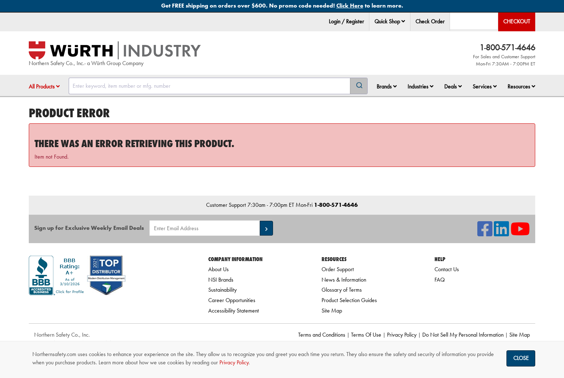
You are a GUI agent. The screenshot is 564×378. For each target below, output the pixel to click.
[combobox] (218, 86)
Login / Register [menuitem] (346, 21)
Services (485, 86)
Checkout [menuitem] (516, 21)
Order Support (338, 269)
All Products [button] (44, 86)
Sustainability (222, 289)
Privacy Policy (402, 334)
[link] (110, 308)
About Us (218, 269)
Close (521, 358)
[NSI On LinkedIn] (501, 233)
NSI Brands (220, 279)
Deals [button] (453, 86)
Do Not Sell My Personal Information (463, 334)
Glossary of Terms (342, 289)
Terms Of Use (366, 334)
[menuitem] (389, 22)
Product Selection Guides (349, 300)
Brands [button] (387, 86)
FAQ (440, 279)
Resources (521, 86)
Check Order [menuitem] (430, 21)
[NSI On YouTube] (520, 233)
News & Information (344, 279)
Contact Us (447, 269)
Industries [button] (420, 86)
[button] (403, 21)
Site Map (332, 310)
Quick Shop (389, 21)
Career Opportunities (231, 300)
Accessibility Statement (233, 310)
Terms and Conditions (321, 334)
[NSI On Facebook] (484, 233)
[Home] (115, 50)
